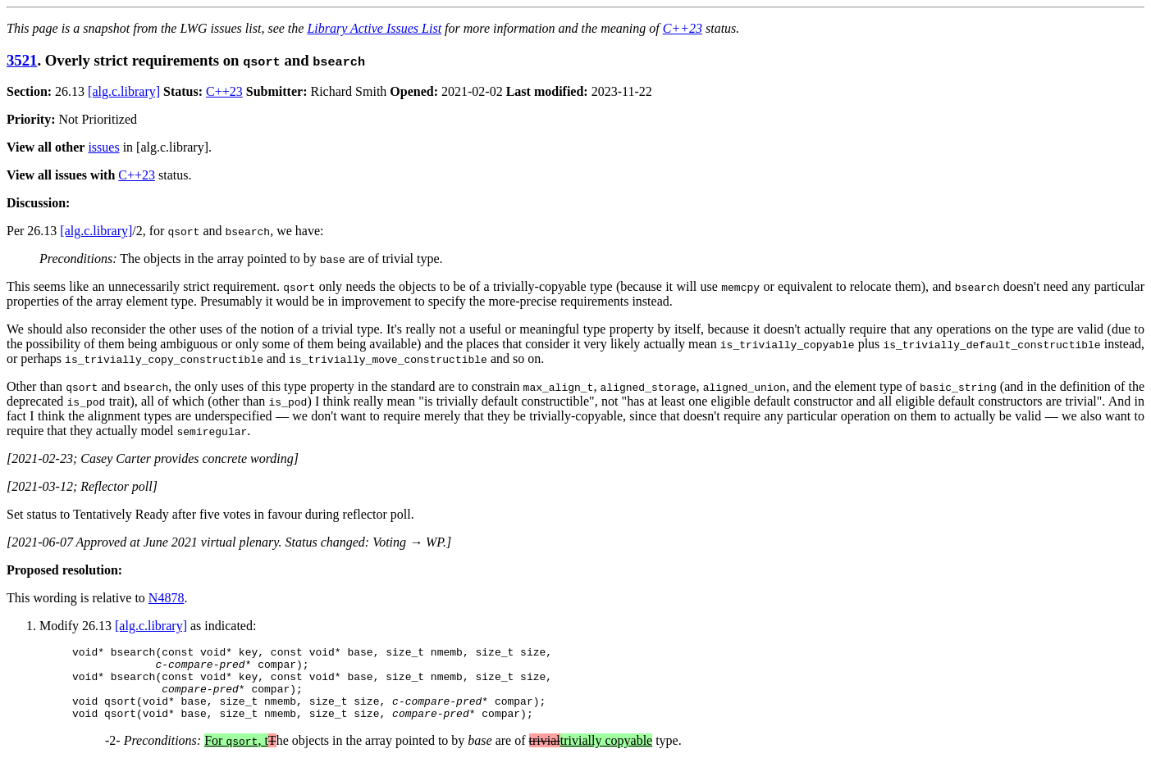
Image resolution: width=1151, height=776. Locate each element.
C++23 (682, 28)
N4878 (166, 598)
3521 (22, 60)
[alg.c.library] (124, 91)
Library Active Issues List (374, 28)
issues (103, 147)
